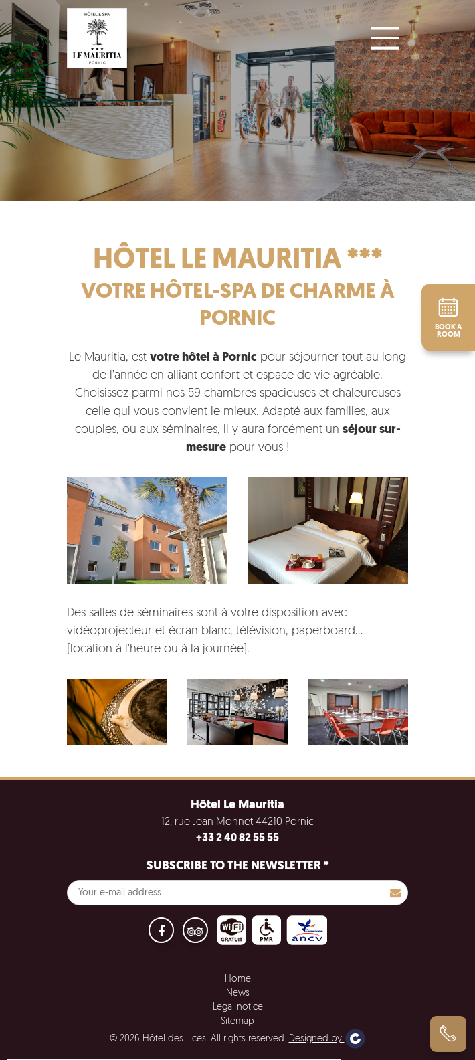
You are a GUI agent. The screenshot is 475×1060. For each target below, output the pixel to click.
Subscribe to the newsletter (238, 866)
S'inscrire (395, 892)
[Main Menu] (384, 38)
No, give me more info (68, 1019)
